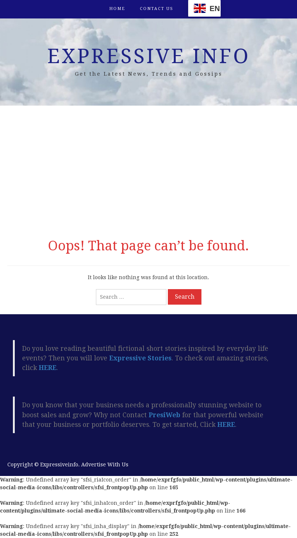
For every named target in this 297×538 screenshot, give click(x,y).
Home (117, 8)
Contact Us (156, 8)
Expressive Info (148, 56)
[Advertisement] (148, 168)
